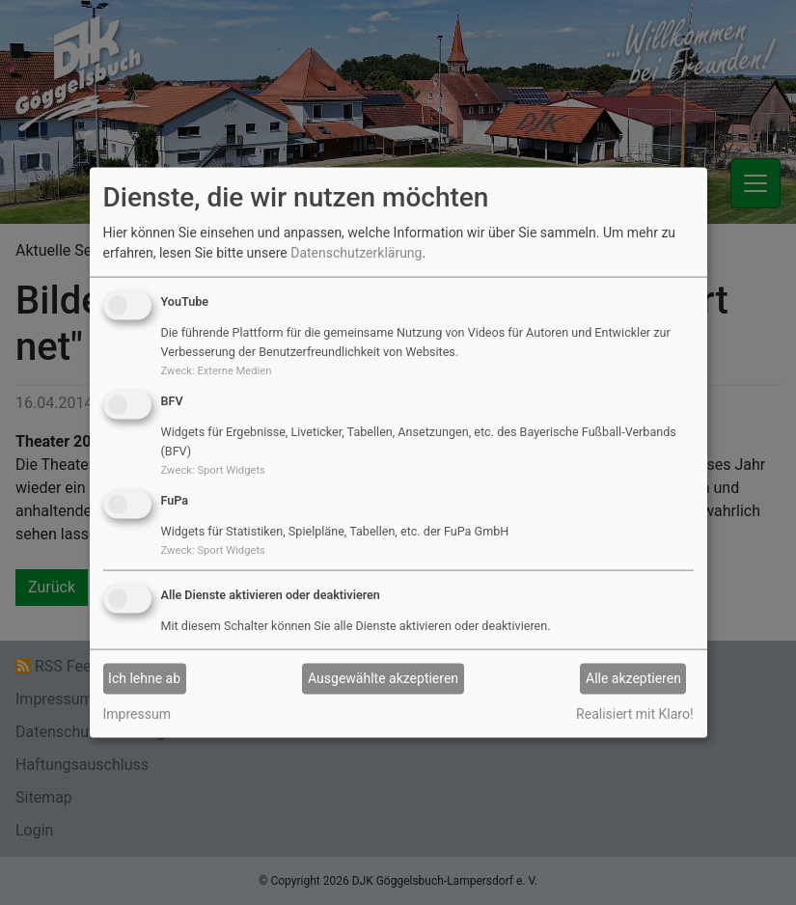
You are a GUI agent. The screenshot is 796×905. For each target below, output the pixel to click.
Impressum (137, 713)
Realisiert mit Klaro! (634, 713)
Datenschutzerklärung (356, 253)
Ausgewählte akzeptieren (383, 678)
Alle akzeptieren (633, 678)
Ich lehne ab (144, 678)
